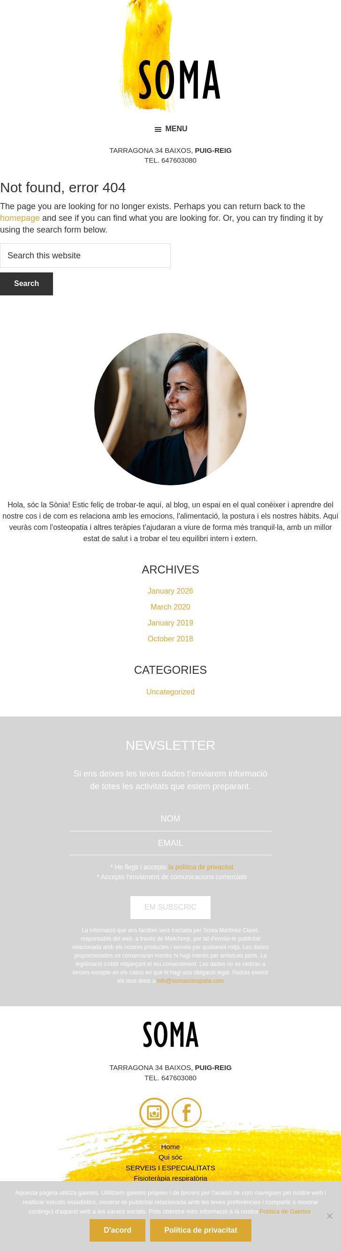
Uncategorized (170, 692)
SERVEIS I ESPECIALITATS (170, 1168)
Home (170, 1147)
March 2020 (170, 607)
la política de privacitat (201, 867)
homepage (20, 218)
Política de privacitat (200, 1230)
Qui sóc (170, 1157)
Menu (176, 129)
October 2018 (170, 639)
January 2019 (170, 623)
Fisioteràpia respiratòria (170, 1178)
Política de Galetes (285, 1211)
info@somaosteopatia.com (190, 981)
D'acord (117, 1230)
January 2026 (170, 591)
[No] (329, 1216)
